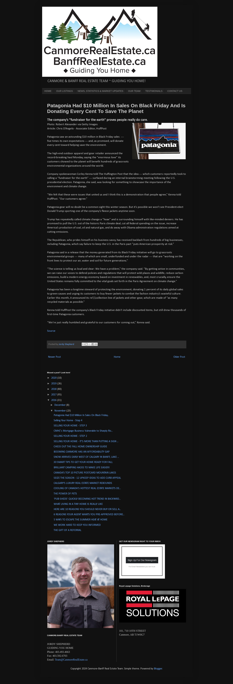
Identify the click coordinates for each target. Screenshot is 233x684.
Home (117, 357)
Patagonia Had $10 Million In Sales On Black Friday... (81, 415)
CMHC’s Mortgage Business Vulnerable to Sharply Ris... (83, 431)
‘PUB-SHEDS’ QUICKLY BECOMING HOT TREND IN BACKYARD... (87, 499)
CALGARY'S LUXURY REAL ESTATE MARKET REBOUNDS (83, 483)
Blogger (158, 668)
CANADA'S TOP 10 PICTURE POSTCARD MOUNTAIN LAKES (85, 472)
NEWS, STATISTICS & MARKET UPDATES (100, 91)
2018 (54, 389)
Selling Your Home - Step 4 (68, 420)
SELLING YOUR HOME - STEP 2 (70, 436)
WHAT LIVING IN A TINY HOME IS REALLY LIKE (78, 504)
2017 (54, 394)
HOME (48, 91)
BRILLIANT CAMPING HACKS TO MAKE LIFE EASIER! (82, 467)
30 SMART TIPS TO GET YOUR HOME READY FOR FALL (83, 462)
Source (51, 331)
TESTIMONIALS (154, 91)
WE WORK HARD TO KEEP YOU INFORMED (77, 525)
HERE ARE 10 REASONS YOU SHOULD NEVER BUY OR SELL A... (87, 509)
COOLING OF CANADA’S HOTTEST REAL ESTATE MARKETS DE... (87, 488)
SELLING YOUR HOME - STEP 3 (70, 425)
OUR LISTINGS (64, 91)
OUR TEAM (134, 91)
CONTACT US (174, 91)
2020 (54, 378)
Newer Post (54, 357)
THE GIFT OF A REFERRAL (67, 530)
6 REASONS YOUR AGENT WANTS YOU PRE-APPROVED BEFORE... (89, 514)
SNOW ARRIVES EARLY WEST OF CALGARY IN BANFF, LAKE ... (86, 457)
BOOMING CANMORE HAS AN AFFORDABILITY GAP (82, 452)
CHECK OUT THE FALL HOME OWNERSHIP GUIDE (80, 446)
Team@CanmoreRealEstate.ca (71, 659)
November (60, 410)
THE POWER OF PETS (65, 493)
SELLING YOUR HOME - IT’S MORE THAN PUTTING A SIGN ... (86, 441)
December (60, 405)
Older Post (179, 357)
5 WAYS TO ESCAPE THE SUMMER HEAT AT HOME (80, 519)
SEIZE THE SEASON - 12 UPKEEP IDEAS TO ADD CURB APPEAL (87, 478)
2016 (54, 400)
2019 (54, 383)
